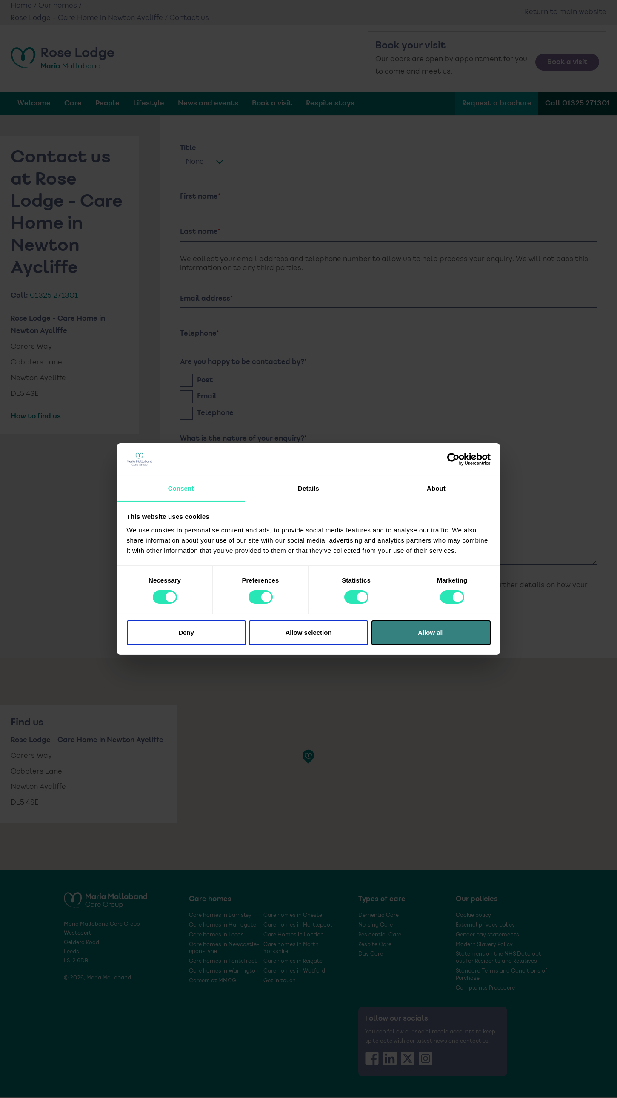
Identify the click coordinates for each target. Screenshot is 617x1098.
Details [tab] (308, 488)
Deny (186, 632)
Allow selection (308, 632)
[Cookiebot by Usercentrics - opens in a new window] (453, 459)
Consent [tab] (181, 488)
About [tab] (436, 488)
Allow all (431, 632)
